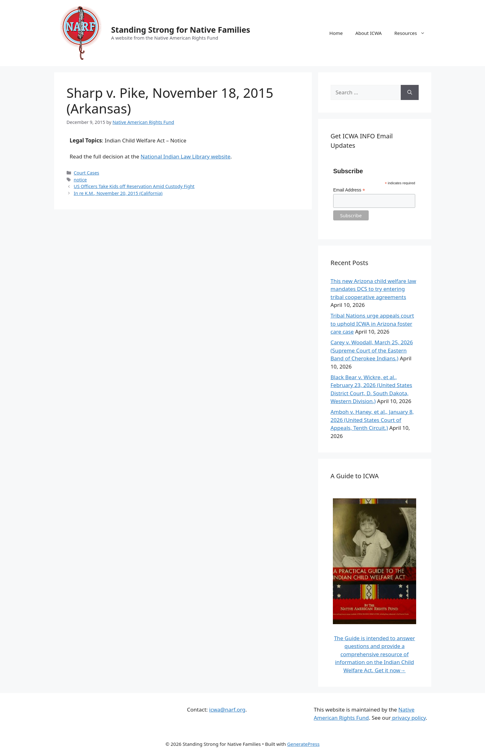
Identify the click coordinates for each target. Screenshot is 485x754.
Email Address (349, 190)
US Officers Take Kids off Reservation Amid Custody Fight (134, 186)
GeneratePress (303, 744)
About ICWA (368, 33)
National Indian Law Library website (185, 156)
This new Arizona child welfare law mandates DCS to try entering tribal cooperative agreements (373, 289)
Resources (412, 33)
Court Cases (86, 173)
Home (336, 33)
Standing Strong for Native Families (180, 29)
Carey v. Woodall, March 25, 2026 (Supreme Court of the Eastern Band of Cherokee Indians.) (372, 350)
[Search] (410, 92)
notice (80, 180)
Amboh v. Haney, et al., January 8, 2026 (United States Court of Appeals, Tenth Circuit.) (372, 419)
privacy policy (408, 717)
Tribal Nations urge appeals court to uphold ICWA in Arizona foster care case (372, 323)
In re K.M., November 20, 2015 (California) (118, 193)
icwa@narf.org (227, 709)
